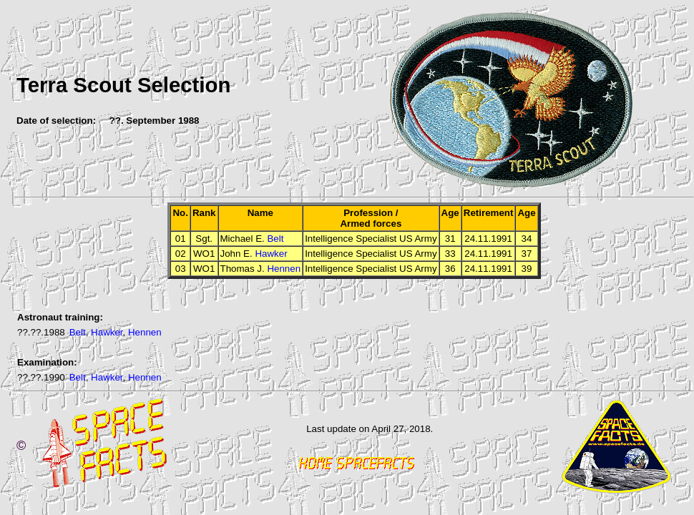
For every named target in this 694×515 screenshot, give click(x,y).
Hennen (283, 268)
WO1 (204, 253)
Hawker (271, 253)
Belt (275, 238)
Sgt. (203, 238)
